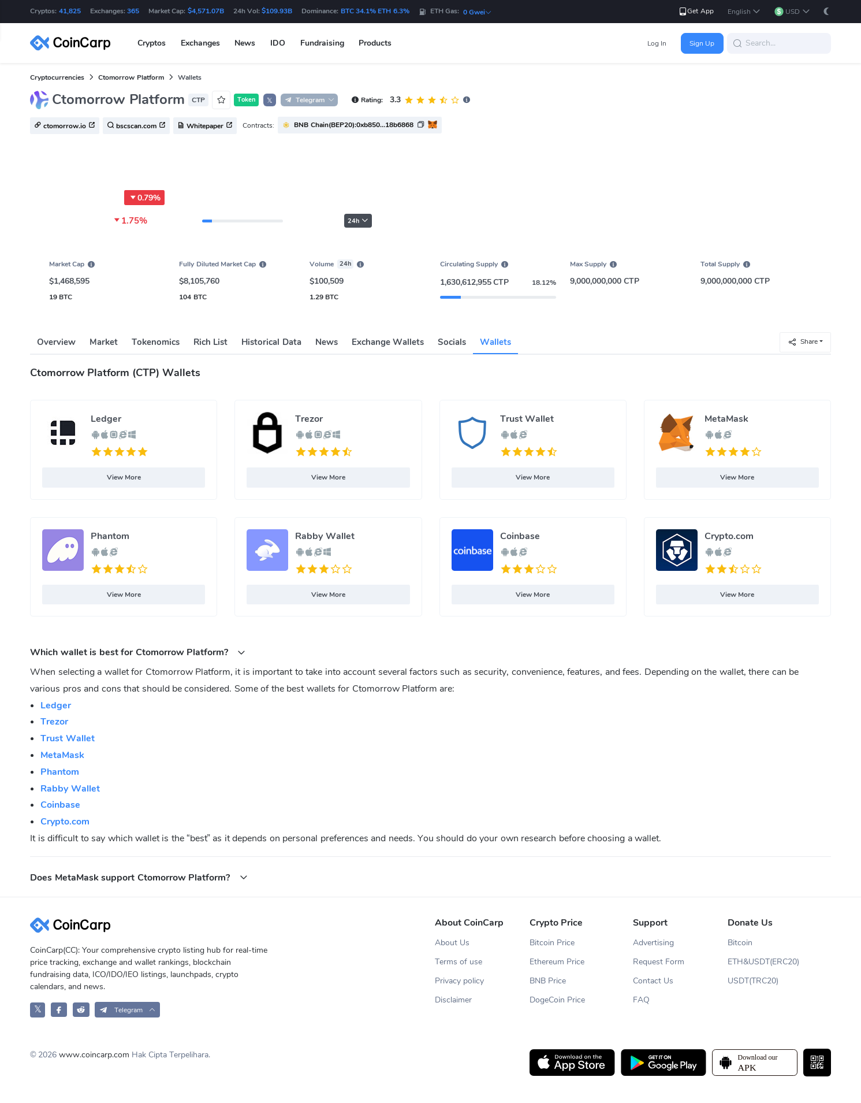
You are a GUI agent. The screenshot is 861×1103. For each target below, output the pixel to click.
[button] (744, 12)
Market (104, 342)
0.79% (144, 198)
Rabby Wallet (324, 536)
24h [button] (358, 221)
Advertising (653, 942)
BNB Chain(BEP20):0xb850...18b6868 (353, 124)
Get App (695, 11)
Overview (56, 342)
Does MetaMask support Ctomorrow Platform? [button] (138, 877)
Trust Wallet (527, 419)
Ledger (106, 419)
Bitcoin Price (552, 942)
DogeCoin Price (557, 999)
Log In (656, 43)
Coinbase (520, 536)
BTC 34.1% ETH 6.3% (375, 11)
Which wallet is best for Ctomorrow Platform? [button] (137, 652)
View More (124, 477)
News (326, 342)
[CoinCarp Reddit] (81, 1009)
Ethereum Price (557, 961)
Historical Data (271, 342)
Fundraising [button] (322, 43)
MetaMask (726, 419)
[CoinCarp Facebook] (59, 1009)
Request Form (658, 961)
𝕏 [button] (270, 100)
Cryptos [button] (151, 43)
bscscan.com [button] (136, 126)
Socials (452, 342)
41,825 (70, 11)
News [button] (244, 43)
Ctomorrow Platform (130, 77)
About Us (452, 942)
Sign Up (701, 43)
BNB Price (548, 980)
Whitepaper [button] (205, 126)
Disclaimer (453, 999)
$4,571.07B (206, 11)
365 (133, 11)
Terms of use (458, 961)
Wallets (495, 342)
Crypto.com (729, 536)
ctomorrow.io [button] (64, 126)
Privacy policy (459, 980)
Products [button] (375, 43)
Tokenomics (156, 342)
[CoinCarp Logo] (73, 43)
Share (803, 342)
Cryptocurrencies (57, 77)
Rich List (210, 342)
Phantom (110, 536)
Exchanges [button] (200, 43)
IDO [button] (277, 43)
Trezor (309, 419)
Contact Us (653, 980)
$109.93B (277, 11)
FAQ (641, 999)
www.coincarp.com (94, 1054)
